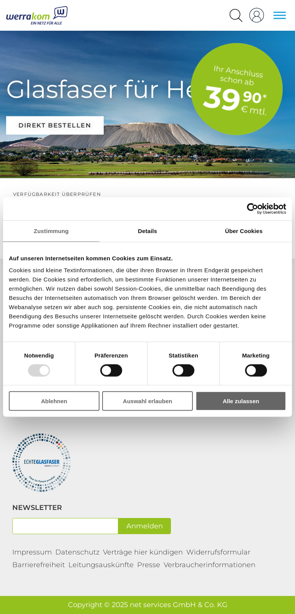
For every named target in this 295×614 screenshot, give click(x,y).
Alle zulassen (241, 401)
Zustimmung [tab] (51, 230)
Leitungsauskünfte (101, 565)
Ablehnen (54, 401)
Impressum (32, 552)
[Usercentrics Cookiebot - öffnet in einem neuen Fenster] (252, 208)
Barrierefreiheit (38, 565)
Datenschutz (77, 552)
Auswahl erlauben (147, 401)
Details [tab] (147, 230)
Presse (148, 565)
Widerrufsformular (218, 552)
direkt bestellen (54, 125)
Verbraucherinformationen (209, 565)
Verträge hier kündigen (143, 552)
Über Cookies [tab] (244, 230)
